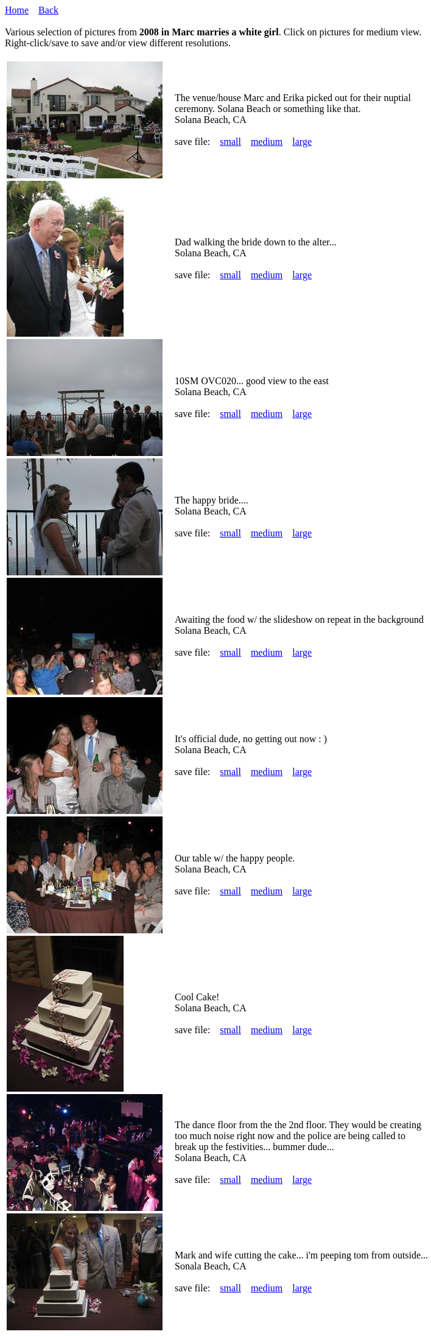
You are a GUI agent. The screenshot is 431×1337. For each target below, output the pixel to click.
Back (48, 10)
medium (266, 141)
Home (17, 10)
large (302, 141)
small (230, 141)
